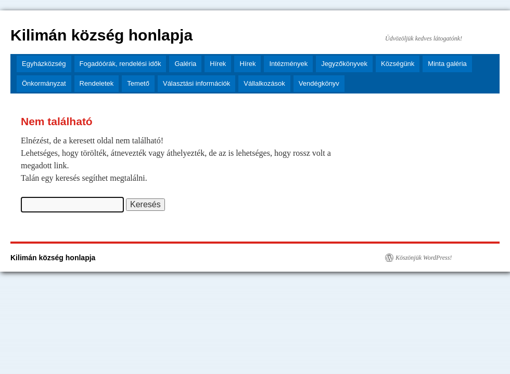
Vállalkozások (264, 83)
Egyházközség (44, 64)
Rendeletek (97, 83)
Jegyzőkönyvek (344, 64)
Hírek (218, 64)
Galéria (185, 64)
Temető (138, 83)
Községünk (397, 64)
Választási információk (196, 83)
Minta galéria (447, 64)
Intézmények (288, 64)
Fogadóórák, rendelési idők (120, 64)
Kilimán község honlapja (101, 35)
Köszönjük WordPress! (424, 257)
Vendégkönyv (319, 83)
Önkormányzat (44, 83)
